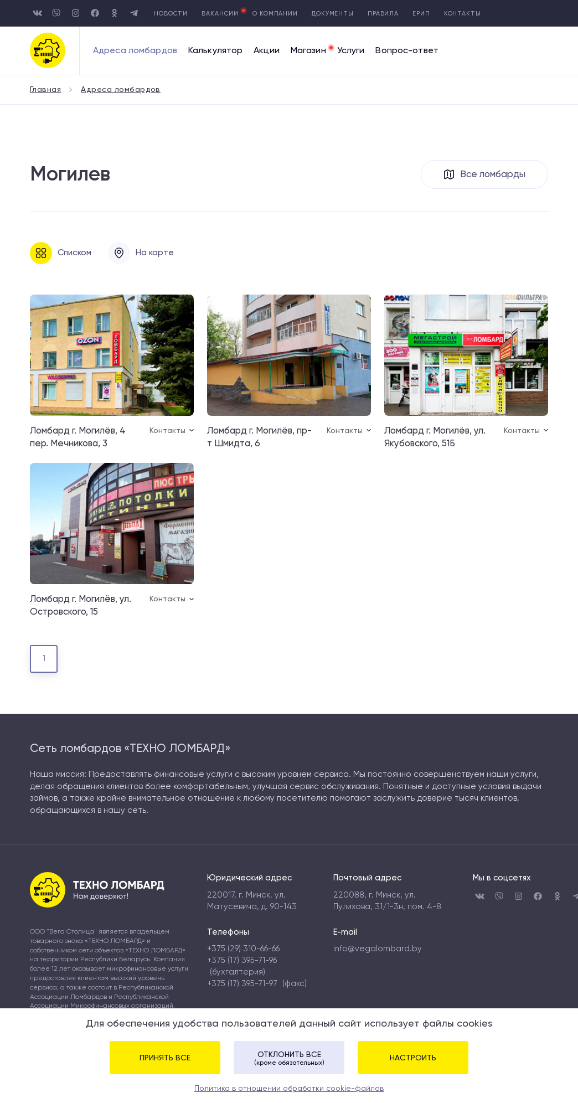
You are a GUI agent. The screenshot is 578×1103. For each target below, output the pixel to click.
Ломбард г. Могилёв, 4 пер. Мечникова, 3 (78, 437)
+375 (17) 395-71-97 (242, 983)
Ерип (421, 13)
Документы (333, 13)
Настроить (413, 1057)
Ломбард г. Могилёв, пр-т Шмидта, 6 (259, 437)
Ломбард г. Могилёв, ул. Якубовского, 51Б (435, 437)
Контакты (462, 13)
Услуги (351, 51)
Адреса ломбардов (135, 51)
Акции (267, 51)
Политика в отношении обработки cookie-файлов (289, 1088)
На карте (141, 253)
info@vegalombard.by (377, 948)
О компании (275, 13)
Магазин (308, 51)
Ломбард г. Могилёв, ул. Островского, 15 (80, 605)
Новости (171, 13)
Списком (60, 253)
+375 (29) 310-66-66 (243, 948)
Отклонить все (289, 1058)
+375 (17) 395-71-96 (242, 960)
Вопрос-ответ (406, 51)
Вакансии (220, 13)
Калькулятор (215, 51)
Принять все (165, 1057)
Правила (383, 13)
